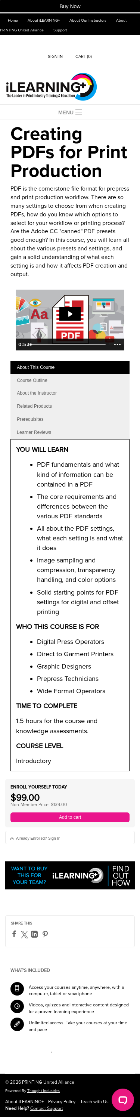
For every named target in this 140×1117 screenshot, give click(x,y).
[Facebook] (15, 934)
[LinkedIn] (35, 934)
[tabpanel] (70, 608)
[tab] (70, 367)
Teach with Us (94, 1102)
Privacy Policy (61, 1102)
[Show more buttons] (117, 345)
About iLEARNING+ (44, 20)
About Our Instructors (87, 20)
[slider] (68, 345)
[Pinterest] (46, 934)
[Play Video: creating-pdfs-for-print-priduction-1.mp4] (70, 314)
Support (60, 30)
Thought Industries (43, 1090)
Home (13, 20)
